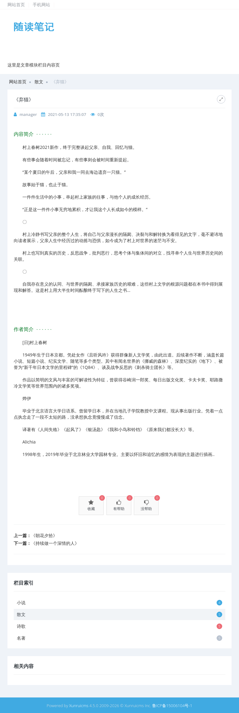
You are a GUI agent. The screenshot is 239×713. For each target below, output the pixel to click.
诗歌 (119, 626)
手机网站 (41, 4)
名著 (119, 638)
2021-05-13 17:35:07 (67, 114)
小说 (119, 602)
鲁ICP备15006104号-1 (172, 705)
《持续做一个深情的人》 (55, 543)
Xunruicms (78, 705)
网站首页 (16, 4)
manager (28, 114)
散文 (39, 82)
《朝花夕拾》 (44, 535)
